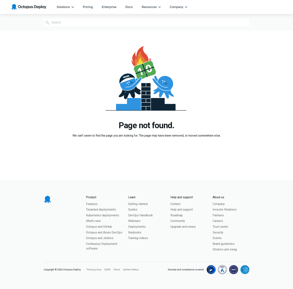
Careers (218, 221)
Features (92, 204)
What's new (93, 221)
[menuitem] (65, 7)
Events (217, 238)
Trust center (220, 226)
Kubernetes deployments (102, 215)
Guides (132, 209)
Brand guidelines (224, 244)
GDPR (107, 269)
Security (218, 232)
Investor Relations (225, 209)
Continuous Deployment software (101, 246)
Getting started (138, 204)
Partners (218, 215)
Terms (116, 269)
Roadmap (176, 215)
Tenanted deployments (101, 209)
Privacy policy (94, 269)
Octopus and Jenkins (99, 238)
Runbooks (134, 232)
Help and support (181, 209)
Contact (175, 204)
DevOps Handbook (140, 215)
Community (177, 221)
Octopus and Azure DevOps (104, 232)
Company (219, 204)
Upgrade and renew (183, 226)
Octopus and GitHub (99, 226)
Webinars (134, 221)
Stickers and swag (225, 249)
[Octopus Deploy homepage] (28, 7)
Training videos (138, 238)
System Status (130, 269)
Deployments (137, 226)
